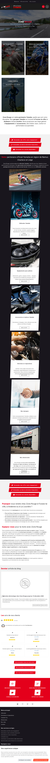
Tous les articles (37, 605)
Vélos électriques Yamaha (13, 84)
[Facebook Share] (22, 704)
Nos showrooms (25, 457)
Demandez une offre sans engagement (25, 140)
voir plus (36, 636)
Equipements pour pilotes (24, 271)
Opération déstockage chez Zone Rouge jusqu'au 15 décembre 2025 (23, 596)
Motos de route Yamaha (13, 49)
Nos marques (25, 411)
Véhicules (3, 713)
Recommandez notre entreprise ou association (11, 740)
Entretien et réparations (24, 363)
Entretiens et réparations (7, 715)
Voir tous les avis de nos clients (24, 672)
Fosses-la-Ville (24, 1)
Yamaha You (4, 717)
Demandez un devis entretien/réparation (25, 145)
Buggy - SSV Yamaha (37, 54)
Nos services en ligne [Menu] (7, 728)
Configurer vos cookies (25, 760)
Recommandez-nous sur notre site (24, 662)
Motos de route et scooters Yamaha (13, 45)
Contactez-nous (4, 736)
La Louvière (33, 1)
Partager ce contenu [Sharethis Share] (32, 704)
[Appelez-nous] (43, 6)
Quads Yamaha (37, 51)
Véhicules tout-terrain (37, 44)
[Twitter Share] (27, 704)
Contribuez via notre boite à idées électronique (12, 738)
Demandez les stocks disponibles (25, 149)
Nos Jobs (3, 722)
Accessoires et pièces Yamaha (24, 317)
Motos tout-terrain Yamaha (37, 47)
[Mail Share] (17, 704)
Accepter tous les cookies (41, 760)
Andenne (16, 1)
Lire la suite (24, 234)
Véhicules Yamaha (24, 223)
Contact (3, 724)
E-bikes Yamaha (13, 81)
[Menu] (47, 6)
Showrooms (4, 719)
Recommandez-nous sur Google (24, 667)
